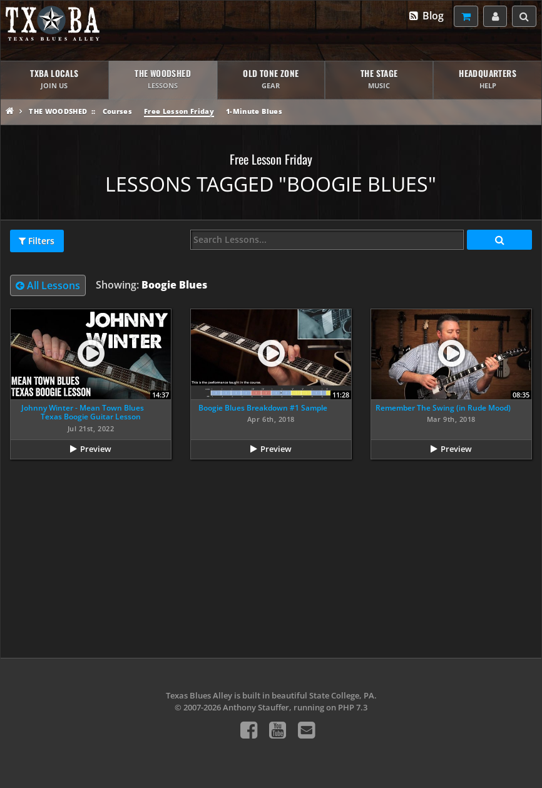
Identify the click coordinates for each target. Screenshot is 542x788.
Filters (36, 241)
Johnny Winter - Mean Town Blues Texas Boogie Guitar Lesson (82, 412)
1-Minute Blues (254, 111)
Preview (95, 448)
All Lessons (48, 285)
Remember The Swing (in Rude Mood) (443, 407)
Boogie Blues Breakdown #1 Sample (262, 407)
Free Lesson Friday (179, 111)
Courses (117, 111)
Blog (425, 16)
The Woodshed (58, 111)
